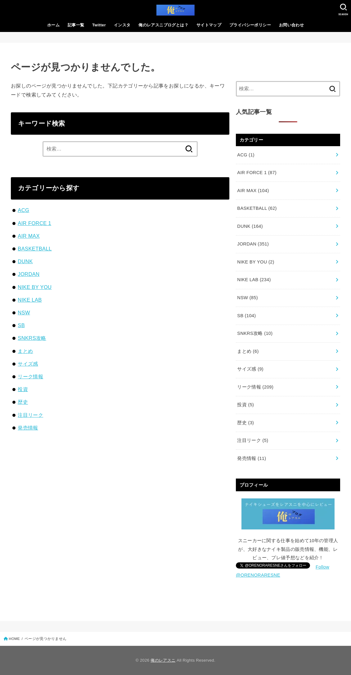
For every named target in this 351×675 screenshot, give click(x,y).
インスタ (122, 25)
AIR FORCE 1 (34, 223)
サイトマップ (208, 25)
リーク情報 (30, 376)
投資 (23, 389)
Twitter (99, 25)
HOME (14, 639)
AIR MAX (29, 236)
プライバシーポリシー (250, 25)
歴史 (23, 402)
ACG (23, 210)
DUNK (25, 261)
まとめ (25, 351)
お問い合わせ (291, 25)
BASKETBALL (35, 248)
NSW (24, 312)
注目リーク (30, 415)
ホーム (53, 25)
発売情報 (28, 427)
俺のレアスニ (163, 660)
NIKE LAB (30, 300)
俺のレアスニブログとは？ (163, 25)
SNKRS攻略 (32, 338)
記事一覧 (76, 25)
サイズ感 (28, 364)
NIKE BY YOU (35, 287)
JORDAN (28, 274)
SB (21, 325)
